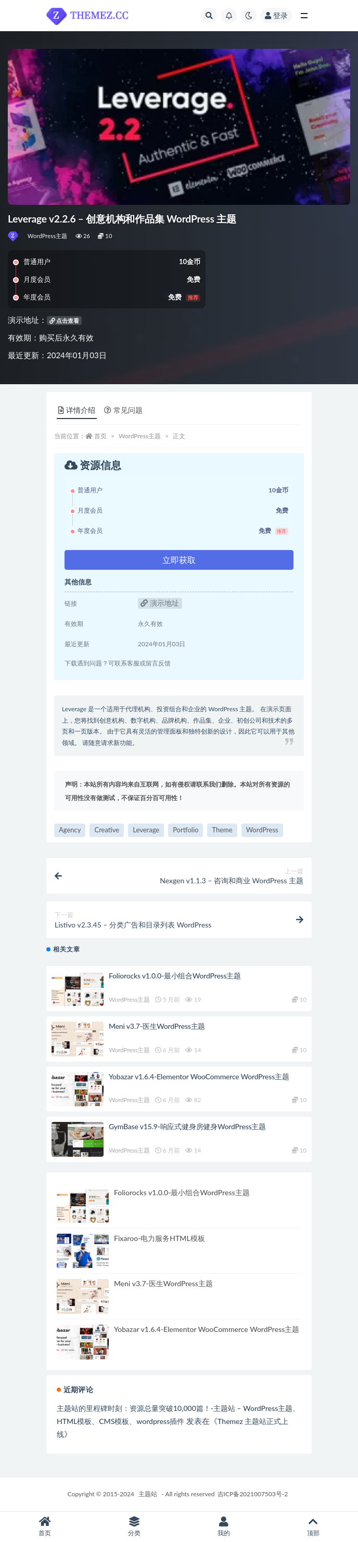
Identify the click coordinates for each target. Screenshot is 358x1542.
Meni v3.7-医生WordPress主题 (157, 1026)
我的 (223, 1527)
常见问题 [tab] (123, 410)
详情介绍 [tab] (76, 410)
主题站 (147, 1494)
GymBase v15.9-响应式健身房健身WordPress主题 (187, 1126)
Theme (222, 830)
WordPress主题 (48, 235)
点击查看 (64, 320)
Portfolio (185, 830)
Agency (70, 830)
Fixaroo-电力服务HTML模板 (159, 1238)
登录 (276, 15)
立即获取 (179, 560)
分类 (134, 1527)
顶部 (313, 1527)
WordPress (262, 830)
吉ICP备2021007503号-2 (253, 1494)
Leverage (146, 830)
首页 (100, 436)
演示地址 (159, 602)
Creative (106, 830)
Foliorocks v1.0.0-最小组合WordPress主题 (175, 975)
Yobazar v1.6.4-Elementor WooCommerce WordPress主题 (199, 1076)
